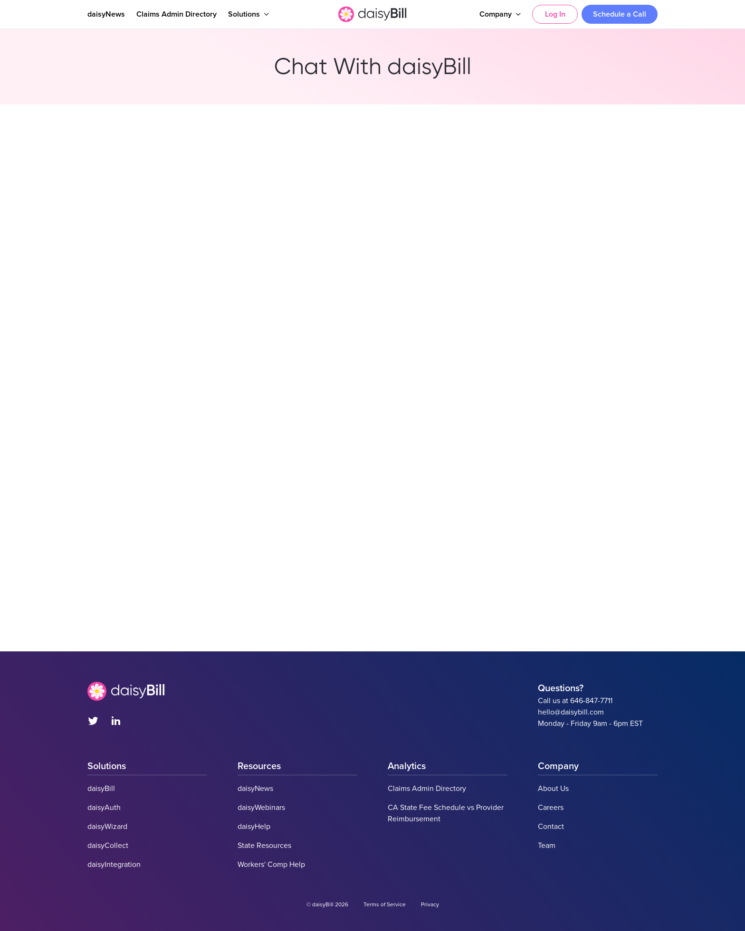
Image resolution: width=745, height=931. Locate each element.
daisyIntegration (114, 864)
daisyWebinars (261, 807)
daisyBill (101, 788)
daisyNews (106, 14)
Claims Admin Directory (176, 14)
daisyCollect (107, 845)
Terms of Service (384, 904)
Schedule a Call (619, 14)
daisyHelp (254, 826)
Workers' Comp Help (271, 864)
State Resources (264, 845)
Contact (551, 826)
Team (546, 845)
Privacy (430, 904)
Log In (555, 14)
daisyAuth (104, 807)
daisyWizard (107, 826)
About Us (553, 788)
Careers (551, 807)
